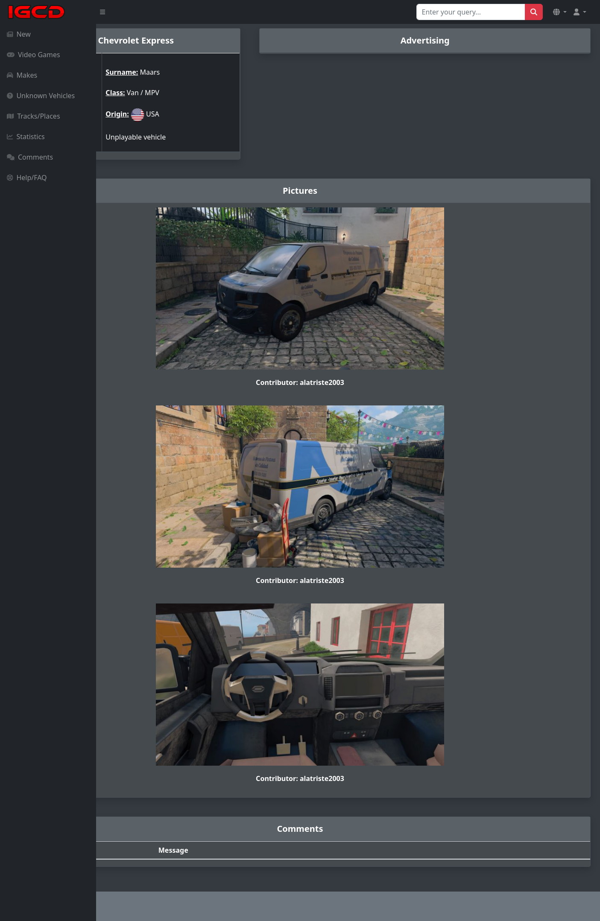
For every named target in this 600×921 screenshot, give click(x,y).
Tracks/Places (33, 116)
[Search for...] (470, 12)
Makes (22, 75)
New (19, 34)
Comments (30, 157)
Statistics (26, 136)
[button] (560, 11)
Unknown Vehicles (41, 95)
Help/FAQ (27, 177)
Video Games (33, 54)
